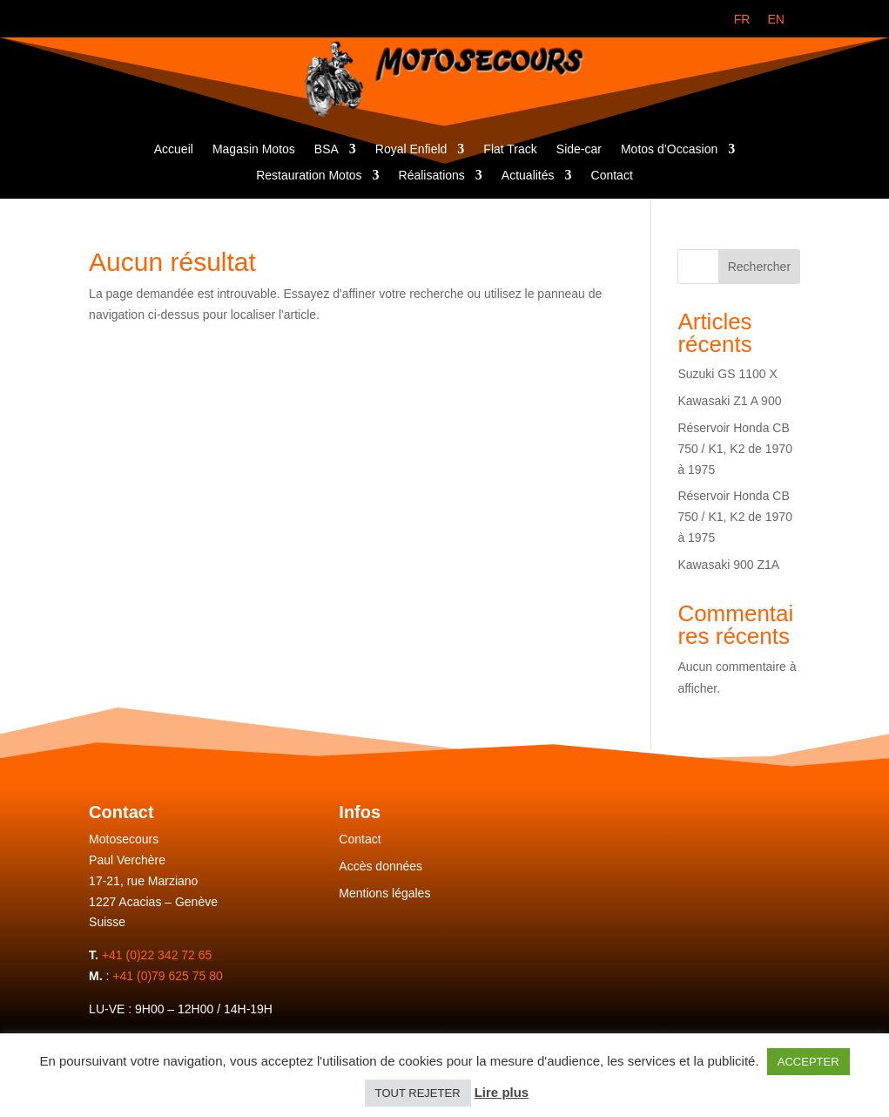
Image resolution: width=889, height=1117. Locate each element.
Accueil (173, 149)
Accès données (380, 866)
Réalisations (432, 175)
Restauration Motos (308, 175)
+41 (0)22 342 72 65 (157, 955)
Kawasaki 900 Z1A (728, 565)
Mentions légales (384, 893)
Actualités (528, 175)
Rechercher (759, 267)
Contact (612, 175)
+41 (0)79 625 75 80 (167, 976)
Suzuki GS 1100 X (727, 374)
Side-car (579, 149)
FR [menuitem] (742, 19)
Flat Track (509, 149)
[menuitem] (742, 19)
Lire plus (502, 1092)
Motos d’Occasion (669, 149)
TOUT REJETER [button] (418, 1093)
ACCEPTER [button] (808, 1061)
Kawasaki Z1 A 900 (729, 401)
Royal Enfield (411, 149)
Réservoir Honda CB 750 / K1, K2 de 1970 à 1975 (734, 449)
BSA (326, 149)
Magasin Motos (253, 149)
